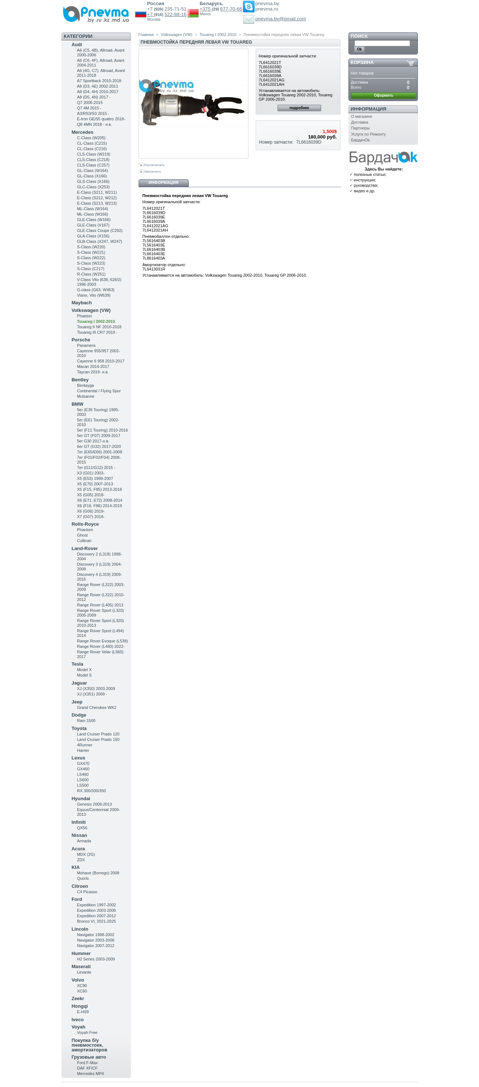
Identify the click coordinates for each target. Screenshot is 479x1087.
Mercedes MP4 (90, 1073)
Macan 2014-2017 (93, 366)
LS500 (83, 785)
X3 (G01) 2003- (91, 473)
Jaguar (79, 683)
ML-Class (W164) (92, 208)
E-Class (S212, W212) (97, 198)
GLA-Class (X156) (93, 236)
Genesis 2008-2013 (94, 804)
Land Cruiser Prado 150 (98, 739)
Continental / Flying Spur (99, 391)
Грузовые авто (89, 1057)
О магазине (361, 116)
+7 (150, 14)
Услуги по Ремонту (368, 134)
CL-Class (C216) (92, 149)
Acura (78, 848)
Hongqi (80, 1006)
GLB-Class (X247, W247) (99, 241)
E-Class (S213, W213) (97, 203)
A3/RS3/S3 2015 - (93, 113)
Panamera (86, 345)
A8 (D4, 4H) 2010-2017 (98, 91)
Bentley (80, 379)
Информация (164, 182)
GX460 (83, 769)
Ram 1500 (86, 720)
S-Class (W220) (91, 247)
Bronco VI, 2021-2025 (96, 921)
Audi (77, 44)
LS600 (83, 780)
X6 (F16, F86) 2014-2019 (99, 506)
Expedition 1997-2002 (96, 905)
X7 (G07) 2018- (91, 516)
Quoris (83, 878)
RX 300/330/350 (91, 791)
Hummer (81, 953)
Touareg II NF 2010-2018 (99, 327)
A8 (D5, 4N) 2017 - (94, 97)
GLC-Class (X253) (93, 187)
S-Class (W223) (91, 263)
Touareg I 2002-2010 (96, 321)
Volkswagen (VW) (91, 310)
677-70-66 (231, 9)
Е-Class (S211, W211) (97, 192)
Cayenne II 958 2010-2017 (100, 361)
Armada (84, 841)
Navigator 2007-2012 (96, 945)
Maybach (82, 302)
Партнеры (360, 128)
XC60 (82, 991)
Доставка (359, 122)
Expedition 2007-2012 (96, 916)
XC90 (82, 985)
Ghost (82, 535)
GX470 (83, 763)
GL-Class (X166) (92, 176)
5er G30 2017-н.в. (93, 441)
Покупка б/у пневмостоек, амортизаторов (89, 1045)
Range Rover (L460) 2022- (101, 646)
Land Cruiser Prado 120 (98, 734)
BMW (78, 404)
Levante (84, 972)
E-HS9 (83, 1012)
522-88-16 (175, 14)
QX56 (82, 828)
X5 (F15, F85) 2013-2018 (99, 489)
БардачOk (360, 140)
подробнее (299, 108)
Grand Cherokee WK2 (96, 707)
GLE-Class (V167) (93, 225)
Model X (84, 669)
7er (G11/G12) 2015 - (96, 467)
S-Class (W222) (91, 258)
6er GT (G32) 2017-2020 (99, 446)
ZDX (81, 860)
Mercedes (82, 132)
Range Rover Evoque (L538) (102, 641)
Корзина (362, 62)
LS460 (83, 774)
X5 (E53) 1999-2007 (95, 478)
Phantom (85, 530)
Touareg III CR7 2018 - (97, 332)
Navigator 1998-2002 (96, 934)
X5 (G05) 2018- (91, 495)
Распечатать (154, 165)
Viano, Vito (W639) (94, 295)
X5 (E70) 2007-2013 (95, 484)
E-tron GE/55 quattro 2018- (101, 119)
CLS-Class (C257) (93, 165)
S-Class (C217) (90, 268)
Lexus (78, 758)
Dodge (79, 715)
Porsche (81, 339)
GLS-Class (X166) (93, 181)
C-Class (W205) (91, 138)
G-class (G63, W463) (96, 290)
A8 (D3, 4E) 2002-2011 (97, 86)
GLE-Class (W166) (94, 219)
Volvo (78, 980)
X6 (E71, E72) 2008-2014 (100, 500)
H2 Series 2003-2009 (96, 959)
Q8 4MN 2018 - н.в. (94, 124)
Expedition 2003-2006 (96, 910)
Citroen (80, 886)
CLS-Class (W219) (94, 154)
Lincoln (80, 929)
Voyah (78, 1027)
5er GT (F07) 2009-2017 (98, 435)
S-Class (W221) (91, 252)
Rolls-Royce (85, 524)
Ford (77, 899)
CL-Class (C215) (92, 143)
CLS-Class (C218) (93, 159)
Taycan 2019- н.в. (93, 372)
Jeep (77, 702)
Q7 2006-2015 (90, 102)
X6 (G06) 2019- (91, 511)
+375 (206, 9)
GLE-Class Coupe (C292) (100, 230)
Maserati (81, 966)
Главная (146, 34)
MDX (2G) (86, 854)
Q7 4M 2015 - (89, 108)
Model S (84, 675)
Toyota (79, 728)
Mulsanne (86, 396)
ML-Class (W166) (92, 214)
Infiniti (79, 822)
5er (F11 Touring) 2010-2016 (102, 430)
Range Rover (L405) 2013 (100, 605)
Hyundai (81, 798)
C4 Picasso (87, 892)
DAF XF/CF (87, 1068)
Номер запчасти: (276, 142)
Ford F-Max (87, 1062)
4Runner (84, 745)
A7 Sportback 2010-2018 (99, 81)
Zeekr (78, 998)
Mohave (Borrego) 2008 (98, 873)
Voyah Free (87, 1032)
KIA (76, 867)
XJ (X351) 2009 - (92, 694)
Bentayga (85, 385)
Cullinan (84, 540)
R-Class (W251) (91, 274)
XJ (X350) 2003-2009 (96, 688)
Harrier (83, 750)
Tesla (77, 664)
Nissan (79, 835)
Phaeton (84, 316)
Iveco (78, 1019)
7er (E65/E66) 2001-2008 (99, 452)
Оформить (383, 95)
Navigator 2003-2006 (96, 940)
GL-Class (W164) (92, 170)
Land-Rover (85, 548)
